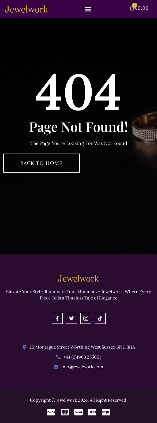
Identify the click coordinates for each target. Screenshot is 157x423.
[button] (88, 8)
